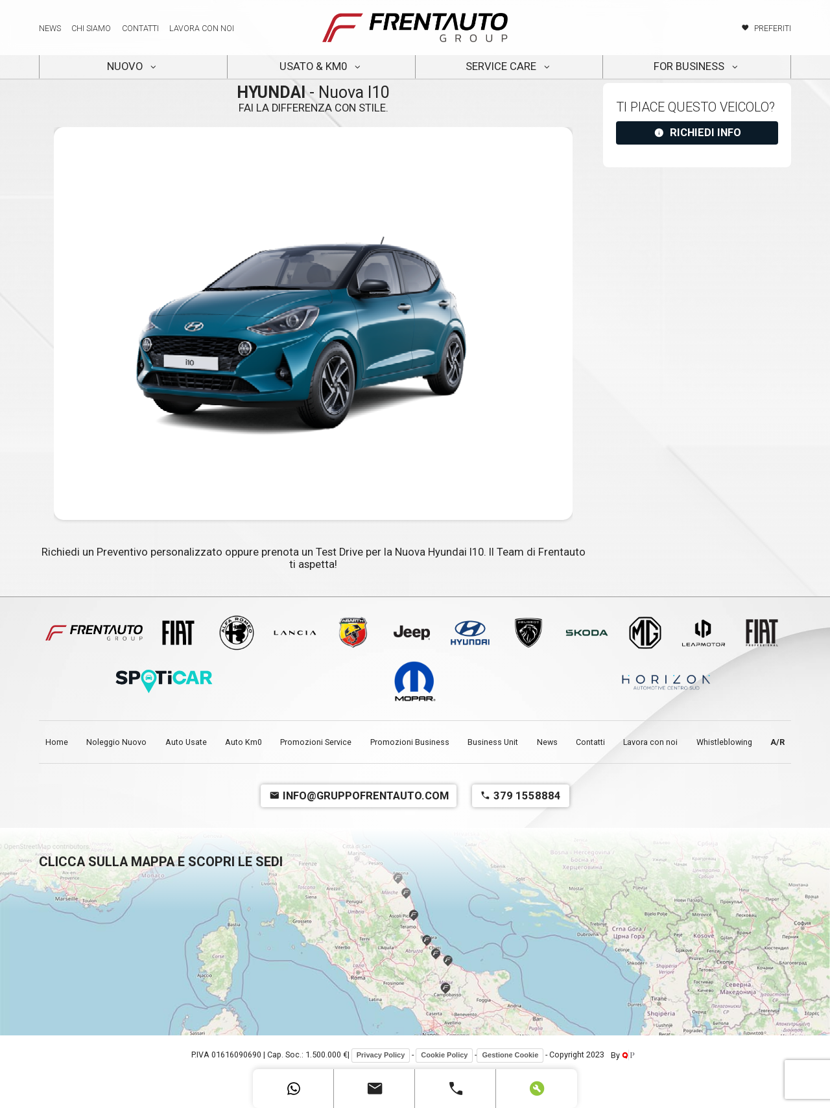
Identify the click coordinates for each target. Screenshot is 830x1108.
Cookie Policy (444, 1055)
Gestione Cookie (510, 1055)
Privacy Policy (381, 1055)
